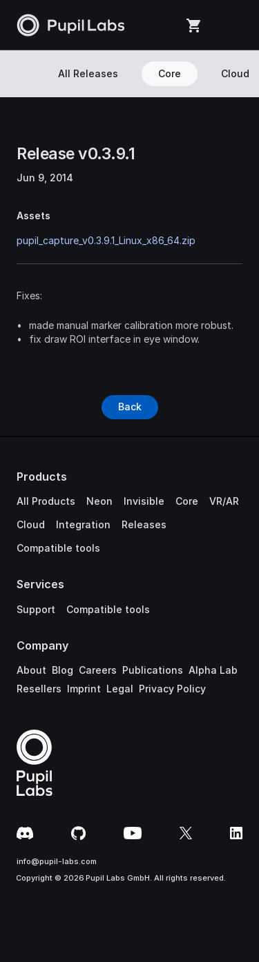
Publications (152, 670)
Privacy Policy (172, 688)
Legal (119, 688)
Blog (62, 670)
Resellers (39, 688)
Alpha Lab (213, 670)
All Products (46, 501)
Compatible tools (58, 548)
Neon (99, 501)
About (31, 670)
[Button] (130, 407)
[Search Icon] (23, 74)
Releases (144, 524)
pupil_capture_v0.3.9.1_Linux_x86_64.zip (106, 240)
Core (186, 501)
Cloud (31, 524)
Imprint (84, 688)
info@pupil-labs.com (57, 861)
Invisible (144, 501)
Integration (83, 524)
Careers (98, 670)
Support (36, 609)
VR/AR (224, 501)
